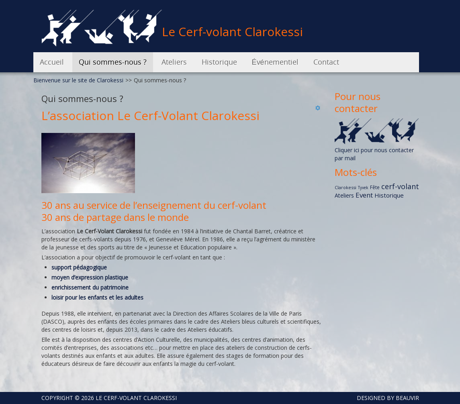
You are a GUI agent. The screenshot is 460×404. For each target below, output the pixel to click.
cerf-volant (400, 186)
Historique (389, 195)
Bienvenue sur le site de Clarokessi (78, 80)
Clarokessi (345, 187)
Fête (375, 187)
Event (364, 195)
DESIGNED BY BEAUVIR (384, 398)
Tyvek (363, 187)
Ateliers (344, 195)
